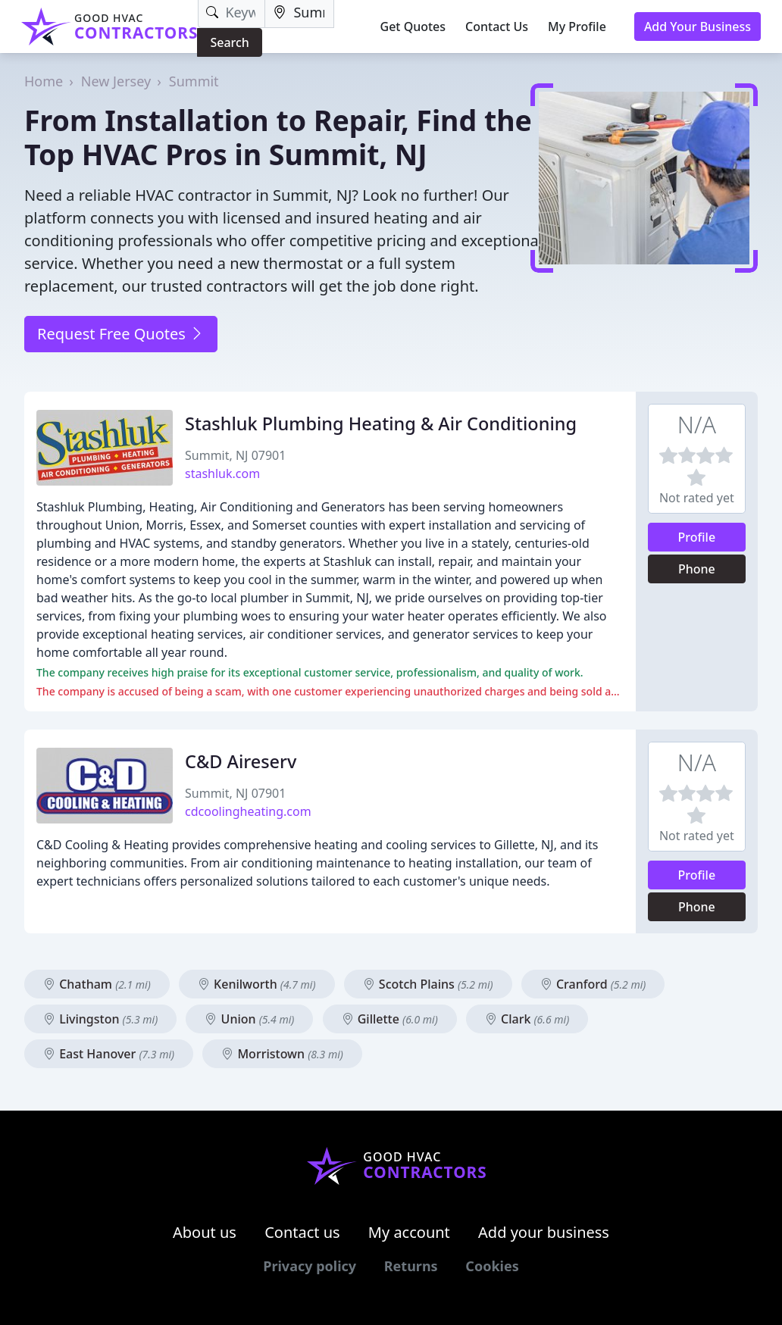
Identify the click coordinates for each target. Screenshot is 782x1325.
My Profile (577, 26)
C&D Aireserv (240, 761)
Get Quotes (413, 26)
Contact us (302, 1232)
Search (229, 42)
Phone (696, 569)
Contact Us (496, 26)
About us (204, 1232)
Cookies (491, 1266)
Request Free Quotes (121, 333)
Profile (697, 537)
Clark (527, 1019)
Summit (194, 81)
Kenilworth (257, 984)
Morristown (282, 1053)
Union (249, 1019)
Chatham (97, 984)
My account (409, 1232)
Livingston (100, 1019)
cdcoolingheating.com (248, 811)
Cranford (593, 984)
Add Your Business (697, 26)
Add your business (543, 1232)
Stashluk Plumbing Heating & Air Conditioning (381, 423)
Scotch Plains (428, 984)
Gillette (390, 1019)
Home (43, 81)
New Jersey (116, 81)
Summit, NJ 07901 (235, 455)
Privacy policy (309, 1266)
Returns (411, 1266)
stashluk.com (222, 473)
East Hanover (108, 1053)
